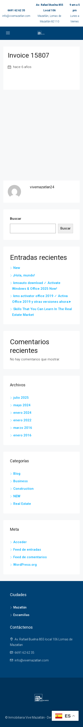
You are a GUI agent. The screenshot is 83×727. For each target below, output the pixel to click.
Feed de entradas (27, 550)
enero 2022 (22, 420)
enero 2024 (22, 413)
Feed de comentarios (30, 557)
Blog (16, 474)
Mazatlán (20, 607)
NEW (16, 496)
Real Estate (22, 504)
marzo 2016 (22, 428)
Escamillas (21, 615)
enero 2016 (22, 435)
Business (20, 481)
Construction (23, 489)
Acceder (20, 542)
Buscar (15, 219)
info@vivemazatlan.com (16, 15)
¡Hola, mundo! (24, 275)
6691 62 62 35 (16, 10)
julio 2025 (21, 398)
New (16, 268)
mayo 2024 (22, 405)
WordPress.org (25, 565)
